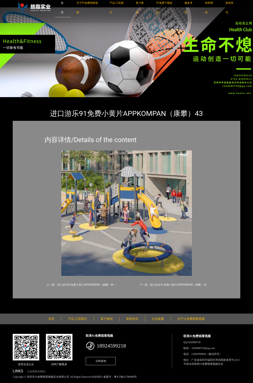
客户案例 (107, 318)
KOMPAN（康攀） (60, 99)
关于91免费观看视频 (191, 318)
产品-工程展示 (35, 99)
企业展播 (158, 318)
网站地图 (5, 381)
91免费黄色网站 (36, 371)
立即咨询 (100, 361)
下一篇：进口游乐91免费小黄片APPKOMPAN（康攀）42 (173, 284)
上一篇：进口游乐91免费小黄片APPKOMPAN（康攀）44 (80, 284)
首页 (19, 99)
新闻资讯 (132, 318)
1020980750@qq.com (203, 348)
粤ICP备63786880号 (125, 376)
